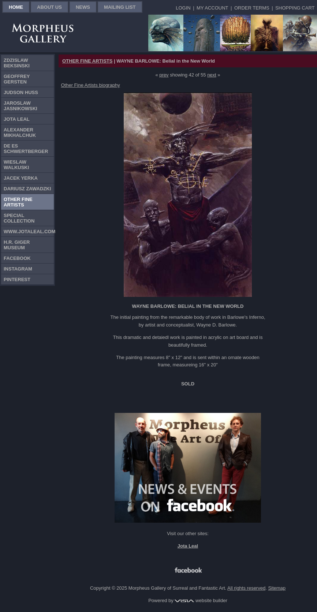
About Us (49, 7)
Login (183, 8)
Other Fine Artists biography (90, 85)
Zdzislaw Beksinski (17, 62)
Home (16, 7)
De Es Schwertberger (26, 148)
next (211, 75)
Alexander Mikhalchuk (20, 132)
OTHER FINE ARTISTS (87, 61)
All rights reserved (246, 588)
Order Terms (251, 8)
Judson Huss (21, 92)
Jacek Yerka (21, 178)
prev (163, 75)
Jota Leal (17, 119)
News (83, 7)
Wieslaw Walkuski (16, 164)
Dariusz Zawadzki (27, 188)
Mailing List (120, 7)
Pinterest (17, 279)
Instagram (18, 269)
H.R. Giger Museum (17, 244)
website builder (201, 600)
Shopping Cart (294, 8)
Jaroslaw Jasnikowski (20, 105)
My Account (212, 8)
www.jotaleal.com (29, 231)
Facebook (17, 258)
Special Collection (19, 218)
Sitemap (277, 588)
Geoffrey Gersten (17, 79)
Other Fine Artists (18, 202)
